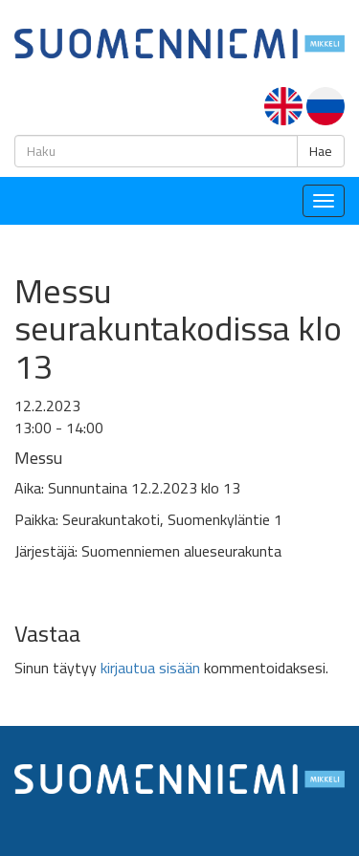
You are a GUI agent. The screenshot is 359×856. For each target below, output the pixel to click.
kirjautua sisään (150, 667)
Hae (320, 151)
